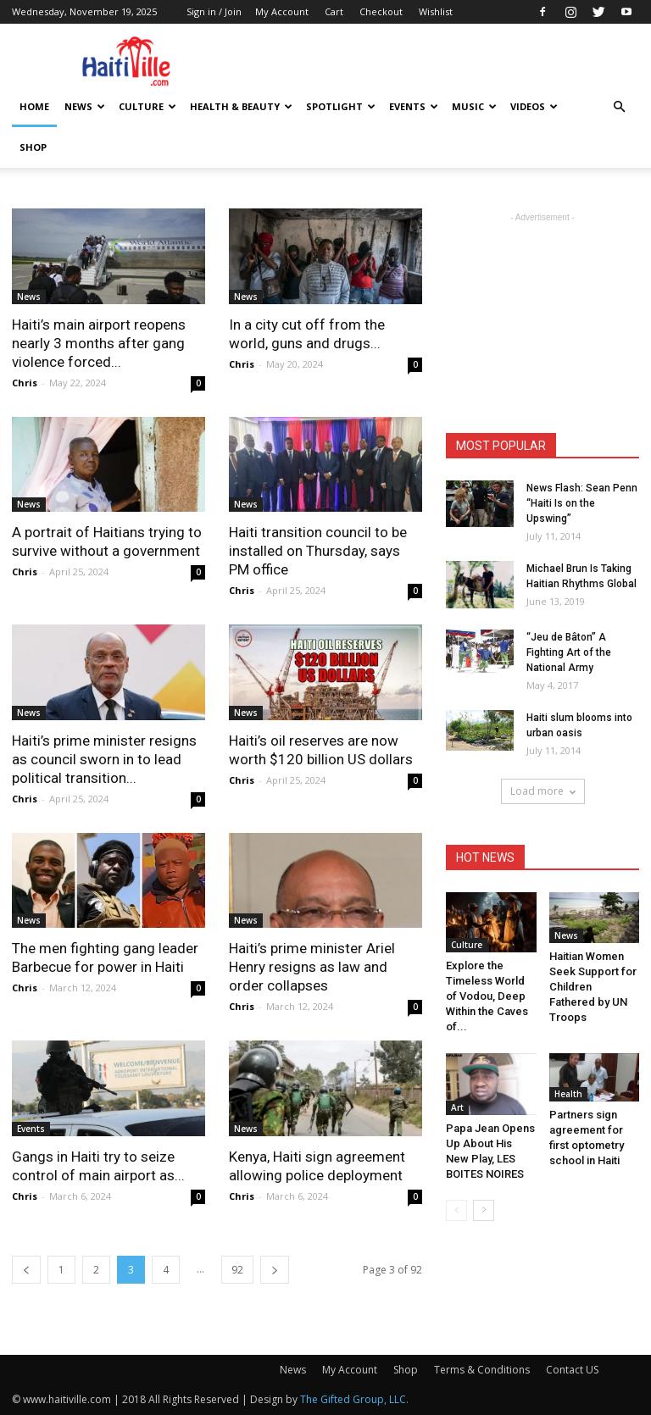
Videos (534, 106)
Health (568, 1094)
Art (457, 1107)
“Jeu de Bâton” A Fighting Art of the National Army (568, 652)
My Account (282, 11)
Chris (24, 382)
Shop (33, 147)
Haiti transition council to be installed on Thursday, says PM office (318, 551)
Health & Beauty (241, 106)
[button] (618, 107)
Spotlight (341, 106)
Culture (147, 106)
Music (474, 106)
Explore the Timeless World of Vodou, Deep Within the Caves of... (487, 996)
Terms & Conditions (482, 1369)
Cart (334, 11)
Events (413, 106)
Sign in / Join (214, 11)
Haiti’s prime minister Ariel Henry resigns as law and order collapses (312, 967)
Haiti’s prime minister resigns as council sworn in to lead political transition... (104, 759)
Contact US (572, 1369)
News (84, 106)
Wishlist (436, 11)
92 (237, 1269)
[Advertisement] (440, 61)
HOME (34, 106)
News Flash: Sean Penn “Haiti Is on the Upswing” (581, 503)
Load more (543, 791)
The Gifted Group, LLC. (354, 1399)
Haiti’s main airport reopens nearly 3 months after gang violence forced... (99, 343)
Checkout (381, 11)
